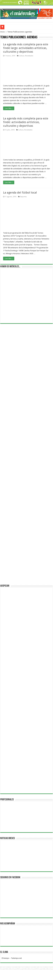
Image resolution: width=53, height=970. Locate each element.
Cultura (21, 56)
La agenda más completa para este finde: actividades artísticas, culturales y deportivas (25, 122)
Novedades (29, 56)
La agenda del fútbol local (20, 192)
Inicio (2, 32)
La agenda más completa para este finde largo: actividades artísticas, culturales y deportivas (25, 48)
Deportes (23, 197)
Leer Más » (9, 108)
